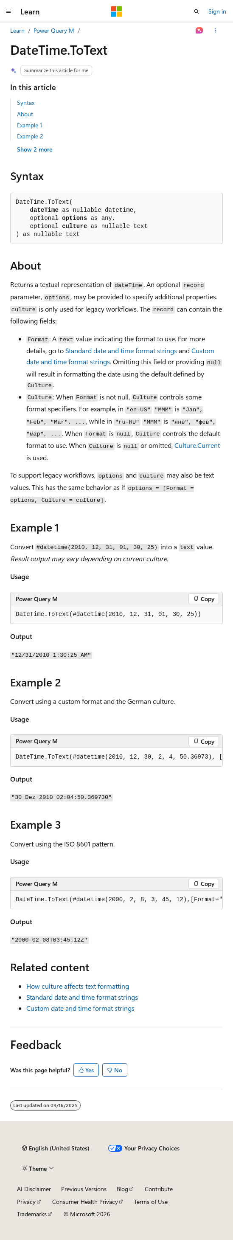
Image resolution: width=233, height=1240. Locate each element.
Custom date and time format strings (80, 1008)
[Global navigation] (8, 11)
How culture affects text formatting (77, 985)
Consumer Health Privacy (85, 1202)
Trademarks (32, 1214)
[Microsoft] (116, 11)
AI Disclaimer (34, 1189)
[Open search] (196, 11)
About (25, 114)
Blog (122, 1189)
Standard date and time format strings (121, 350)
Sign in (217, 11)
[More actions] (215, 30)
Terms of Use (151, 1202)
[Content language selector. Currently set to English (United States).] (56, 1148)
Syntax (25, 102)
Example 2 (30, 136)
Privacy (26, 1202)
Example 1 (29, 125)
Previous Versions (84, 1189)
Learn (17, 30)
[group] (116, 757)
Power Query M (54, 30)
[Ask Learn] (199, 30)
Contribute (159, 1189)
